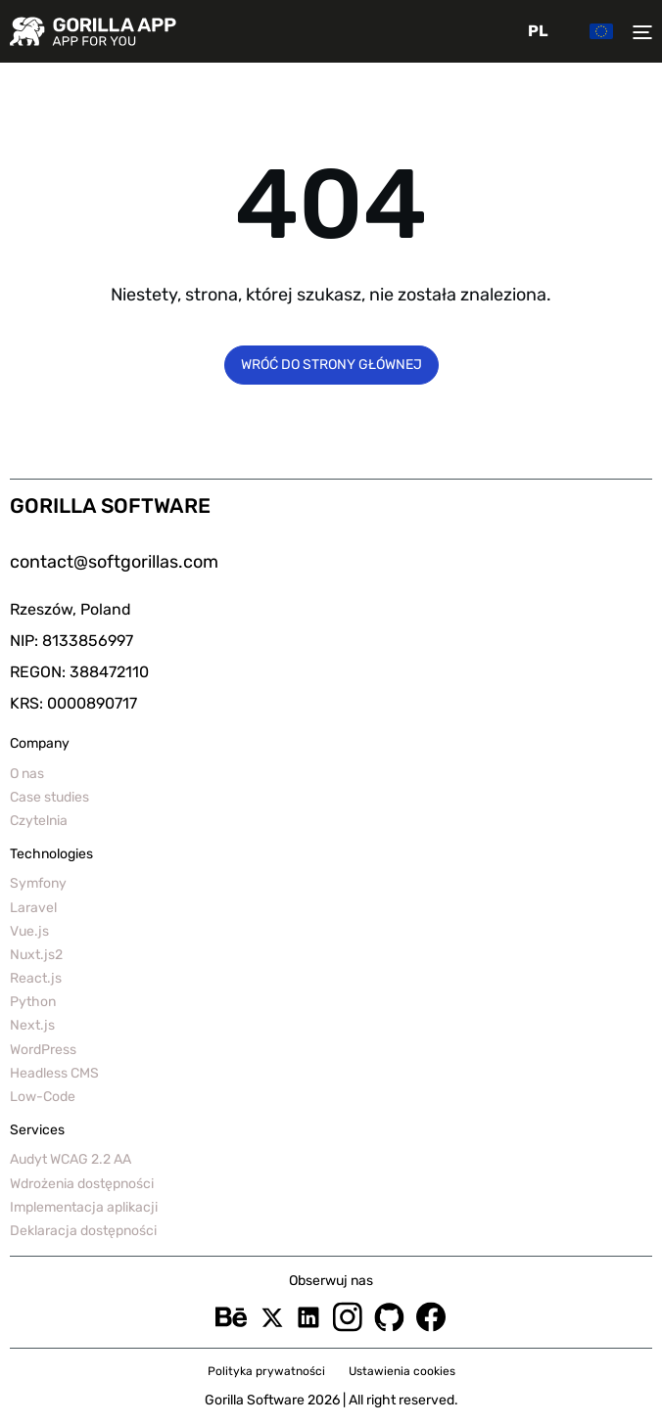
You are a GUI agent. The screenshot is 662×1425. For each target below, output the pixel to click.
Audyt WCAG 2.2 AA (70, 1159)
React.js (36, 978)
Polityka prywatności (266, 1371)
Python (33, 1001)
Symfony (38, 883)
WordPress (43, 1049)
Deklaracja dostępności (83, 1230)
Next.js (32, 1025)
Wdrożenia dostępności (82, 1183)
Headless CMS (54, 1073)
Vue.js (29, 931)
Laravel (33, 907)
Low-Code (42, 1096)
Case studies (49, 797)
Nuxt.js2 (36, 954)
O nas (27, 773)
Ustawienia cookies (402, 1371)
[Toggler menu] (637, 31)
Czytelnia (39, 820)
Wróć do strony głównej (331, 364)
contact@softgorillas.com (114, 562)
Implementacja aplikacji (84, 1207)
